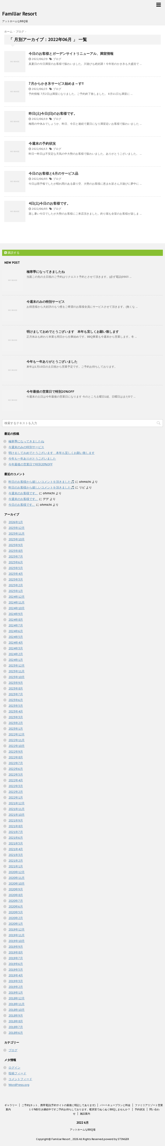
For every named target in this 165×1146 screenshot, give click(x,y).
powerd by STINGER (116, 1139)
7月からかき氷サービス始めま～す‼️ (56, 83)
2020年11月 (16, 878)
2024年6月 (15, 631)
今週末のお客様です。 (23, 493)
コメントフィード (20, 1079)
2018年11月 (16, 1004)
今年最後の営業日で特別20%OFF (50, 392)
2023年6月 (15, 700)
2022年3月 (15, 786)
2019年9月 (15, 947)
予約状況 (140, 1109)
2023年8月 (15, 688)
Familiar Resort (19, 14)
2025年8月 (15, 551)
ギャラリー (10, 1105)
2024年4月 (15, 643)
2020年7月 (15, 901)
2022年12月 (16, 734)
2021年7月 (15, 832)
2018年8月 (15, 1021)
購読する (12, 253)
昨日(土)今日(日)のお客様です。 (53, 113)
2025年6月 (15, 562)
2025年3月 (15, 579)
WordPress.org (18, 1085)
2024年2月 (15, 654)
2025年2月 (15, 585)
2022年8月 (15, 757)
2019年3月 (15, 981)
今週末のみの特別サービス (46, 302)
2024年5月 (15, 637)
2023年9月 (15, 683)
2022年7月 (15, 763)
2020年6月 (15, 906)
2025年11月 (16, 533)
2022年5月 (15, 774)
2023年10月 (16, 677)
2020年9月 (15, 889)
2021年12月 (16, 803)
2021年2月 (15, 861)
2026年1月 (15, 522)
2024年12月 (16, 597)
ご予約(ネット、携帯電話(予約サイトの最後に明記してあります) (58, 1105)
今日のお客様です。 (21, 505)
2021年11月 (16, 809)
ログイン (14, 1068)
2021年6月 (15, 838)
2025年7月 (15, 556)
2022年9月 (15, 752)
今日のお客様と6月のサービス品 (53, 173)
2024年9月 (15, 614)
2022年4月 (15, 780)
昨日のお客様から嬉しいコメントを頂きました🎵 (41, 482)
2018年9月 (15, 1015)
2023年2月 (15, 723)
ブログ (57, 59)
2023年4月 (15, 711)
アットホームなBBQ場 (82, 1129)
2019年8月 (15, 952)
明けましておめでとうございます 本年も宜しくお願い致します (73, 332)
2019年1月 (15, 992)
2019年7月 (15, 958)
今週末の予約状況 (42, 143)
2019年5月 (15, 970)
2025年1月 (15, 591)
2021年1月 (15, 866)
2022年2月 (15, 792)
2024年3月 (15, 648)
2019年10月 (16, 941)
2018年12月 (16, 998)
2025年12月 (16, 528)
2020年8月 (15, 895)
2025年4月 (15, 574)
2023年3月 (15, 717)
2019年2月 (15, 987)
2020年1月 (15, 924)
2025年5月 (15, 568)
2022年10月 (16, 746)
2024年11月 (16, 602)
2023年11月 (16, 671)
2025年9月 (15, 545)
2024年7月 (15, 625)
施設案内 (85, 1113)
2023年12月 (16, 665)
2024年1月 (15, 660)
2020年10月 (16, 883)
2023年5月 (15, 706)
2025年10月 (16, 539)
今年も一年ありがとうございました (52, 362)
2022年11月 (16, 740)
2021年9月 (15, 820)
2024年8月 (15, 620)
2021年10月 (16, 815)
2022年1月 (15, 797)
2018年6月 (15, 1033)
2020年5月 (15, 912)
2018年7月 (15, 1027)
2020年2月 (15, 918)
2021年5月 (15, 843)
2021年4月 (15, 849)
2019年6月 (15, 964)
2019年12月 (16, 929)
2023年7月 (15, 694)
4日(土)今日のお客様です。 (49, 203)
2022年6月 (15, 769)
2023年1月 (15, 729)
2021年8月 (15, 826)
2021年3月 (15, 855)
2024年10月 (16, 608)
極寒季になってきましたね (46, 272)
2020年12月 (16, 872)
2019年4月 (15, 975)
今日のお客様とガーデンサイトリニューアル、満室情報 (71, 53)
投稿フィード (17, 1073)
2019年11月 (16, 935)
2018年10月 (16, 1010)
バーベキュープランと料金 (115, 1105)
